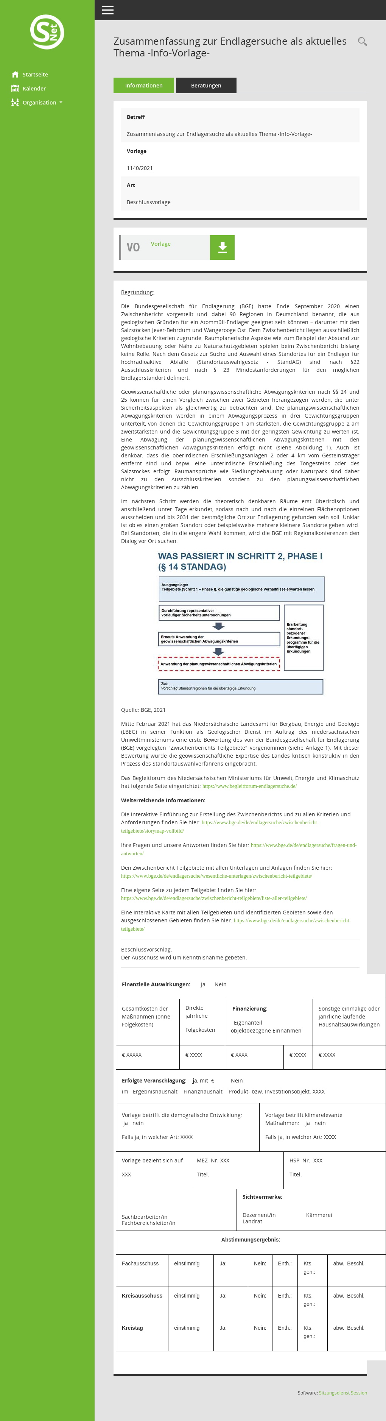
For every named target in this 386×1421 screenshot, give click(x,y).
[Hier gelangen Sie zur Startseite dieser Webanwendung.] (47, 32)
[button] (47, 102)
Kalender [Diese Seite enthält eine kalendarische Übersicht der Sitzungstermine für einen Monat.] (28, 88)
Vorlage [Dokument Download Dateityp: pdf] (161, 243)
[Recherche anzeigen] (360, 42)
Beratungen (206, 85)
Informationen (144, 85)
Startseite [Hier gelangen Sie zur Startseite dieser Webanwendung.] (29, 74)
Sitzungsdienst (343, 1393)
